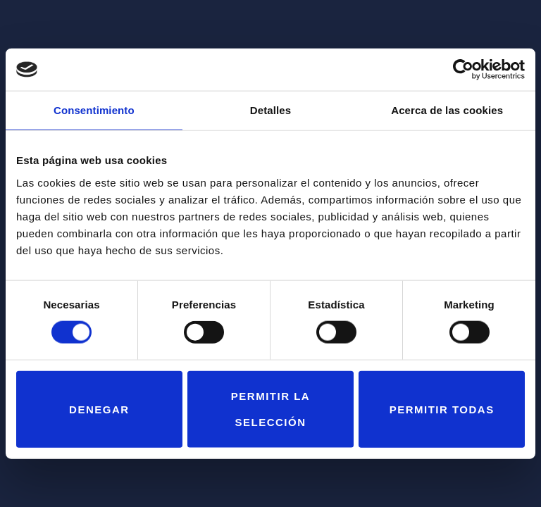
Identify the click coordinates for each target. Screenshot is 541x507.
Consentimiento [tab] (94, 110)
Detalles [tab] (270, 110)
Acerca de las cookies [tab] (447, 110)
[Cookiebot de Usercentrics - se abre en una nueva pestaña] (463, 69)
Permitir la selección (270, 408)
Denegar (99, 409)
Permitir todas (442, 409)
